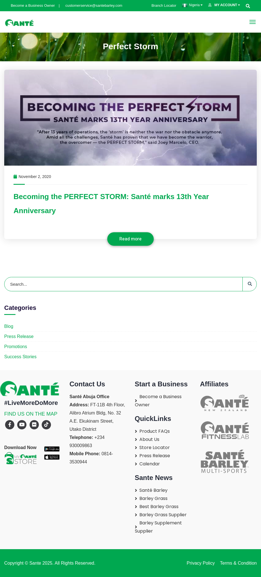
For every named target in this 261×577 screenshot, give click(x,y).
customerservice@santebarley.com (91, 5)
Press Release (19, 336)
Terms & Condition (237, 563)
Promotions (15, 346)
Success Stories (20, 356)
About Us (149, 439)
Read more (130, 239)
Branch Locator (162, 5)
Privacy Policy (201, 563)
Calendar (149, 464)
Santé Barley (153, 490)
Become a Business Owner (30, 5)
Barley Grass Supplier (163, 514)
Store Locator (154, 447)
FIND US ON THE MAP (30, 414)
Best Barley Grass (159, 506)
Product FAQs (154, 431)
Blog (8, 326)
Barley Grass (153, 498)
